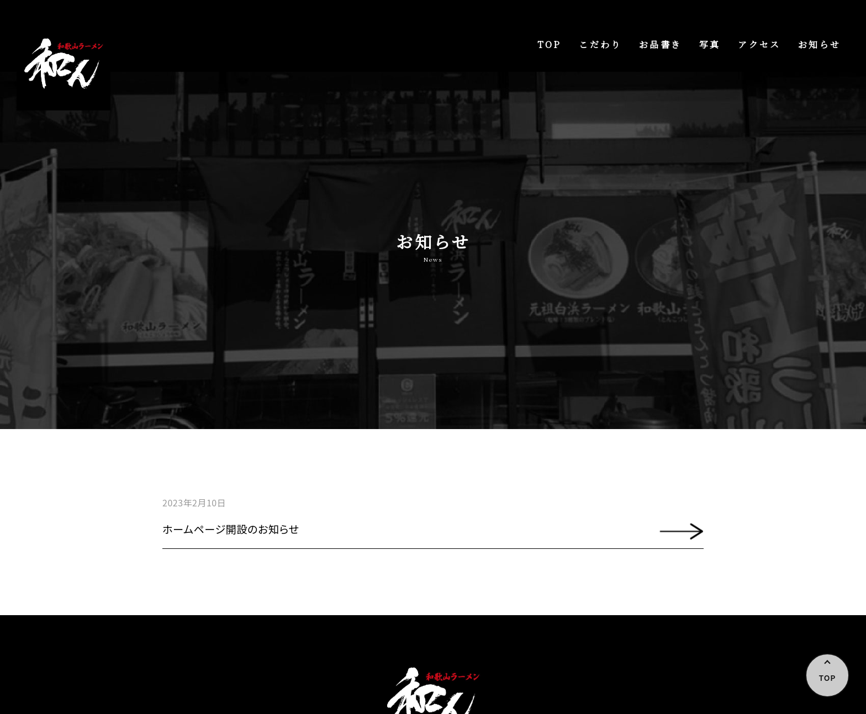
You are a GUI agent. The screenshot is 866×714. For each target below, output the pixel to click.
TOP (549, 44)
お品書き (660, 44)
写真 (709, 44)
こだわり (600, 44)
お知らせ (819, 44)
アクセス (759, 44)
